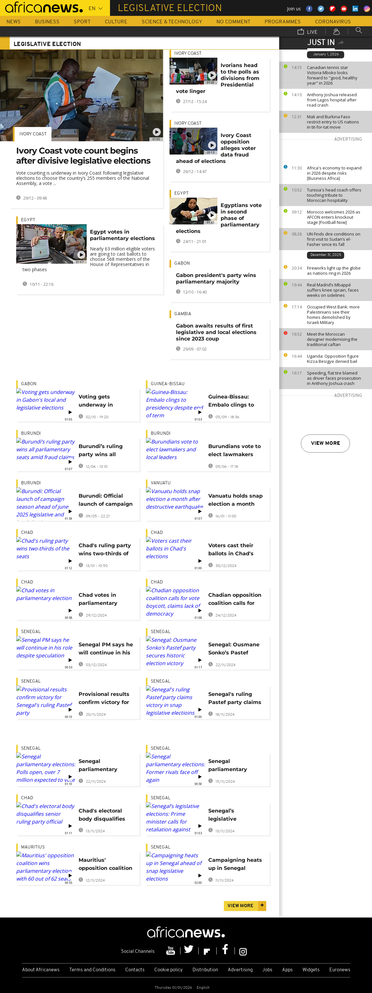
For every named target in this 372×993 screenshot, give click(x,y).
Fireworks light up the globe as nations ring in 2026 (334, 270)
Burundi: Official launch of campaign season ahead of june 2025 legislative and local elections (106, 501)
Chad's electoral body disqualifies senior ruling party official (104, 816)
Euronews (339, 970)
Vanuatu (161, 483)
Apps (287, 970)
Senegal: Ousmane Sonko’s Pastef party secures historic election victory (233, 649)
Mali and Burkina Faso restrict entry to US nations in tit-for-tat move (333, 122)
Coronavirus (333, 22)
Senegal (31, 631)
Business (47, 22)
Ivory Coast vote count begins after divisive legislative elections (83, 155)
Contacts (135, 970)
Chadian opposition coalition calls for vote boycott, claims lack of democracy (234, 600)
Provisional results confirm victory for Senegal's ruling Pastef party (104, 699)
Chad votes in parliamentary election (98, 600)
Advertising (240, 970)
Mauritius (33, 847)
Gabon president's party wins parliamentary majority (216, 278)
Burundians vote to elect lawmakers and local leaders (234, 451)
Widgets (311, 970)
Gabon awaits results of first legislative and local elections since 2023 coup (216, 332)
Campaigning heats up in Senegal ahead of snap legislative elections (235, 865)
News (13, 22)
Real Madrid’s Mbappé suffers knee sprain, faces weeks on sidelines (333, 290)
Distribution (205, 970)
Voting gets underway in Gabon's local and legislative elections (106, 402)
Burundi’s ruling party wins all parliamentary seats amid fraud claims (102, 451)
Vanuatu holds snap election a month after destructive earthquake (235, 501)
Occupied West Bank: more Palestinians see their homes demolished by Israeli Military (333, 314)
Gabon (182, 263)
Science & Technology (172, 22)
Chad (27, 532)
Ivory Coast (33, 134)
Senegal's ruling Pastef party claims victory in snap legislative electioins (234, 699)
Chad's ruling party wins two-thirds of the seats (105, 550)
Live (308, 32)
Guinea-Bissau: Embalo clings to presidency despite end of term (234, 402)
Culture (116, 22)
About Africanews (41, 970)
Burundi (31, 433)
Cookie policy (168, 970)
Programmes (283, 22)
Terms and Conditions (92, 970)
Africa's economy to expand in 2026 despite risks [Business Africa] (334, 173)
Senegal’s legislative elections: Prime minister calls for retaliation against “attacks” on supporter (233, 816)
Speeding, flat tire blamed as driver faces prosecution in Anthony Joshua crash (334, 378)
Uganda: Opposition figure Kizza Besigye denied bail (333, 358)
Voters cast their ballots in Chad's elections (231, 550)
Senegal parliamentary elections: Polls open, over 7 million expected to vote (105, 766)
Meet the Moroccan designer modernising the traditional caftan (332, 339)
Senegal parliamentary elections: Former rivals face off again (235, 766)
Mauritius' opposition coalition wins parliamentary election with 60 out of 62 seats (105, 865)
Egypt (28, 220)
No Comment (233, 22)
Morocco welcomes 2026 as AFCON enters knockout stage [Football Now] (333, 217)
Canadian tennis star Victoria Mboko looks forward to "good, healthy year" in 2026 (332, 75)
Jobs (267, 970)
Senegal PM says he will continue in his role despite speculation (106, 649)
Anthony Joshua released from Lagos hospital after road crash (332, 100)
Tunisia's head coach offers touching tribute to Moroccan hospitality (334, 195)
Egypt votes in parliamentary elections (122, 235)
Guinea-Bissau (168, 384)
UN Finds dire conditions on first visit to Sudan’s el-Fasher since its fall (333, 239)
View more (325, 443)
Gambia (182, 314)
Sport (82, 22)
